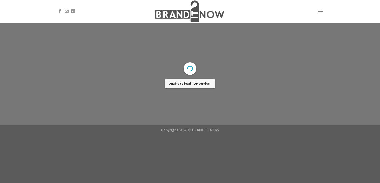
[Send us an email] (67, 11)
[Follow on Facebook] (60, 11)
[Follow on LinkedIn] (73, 11)
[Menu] (320, 11)
